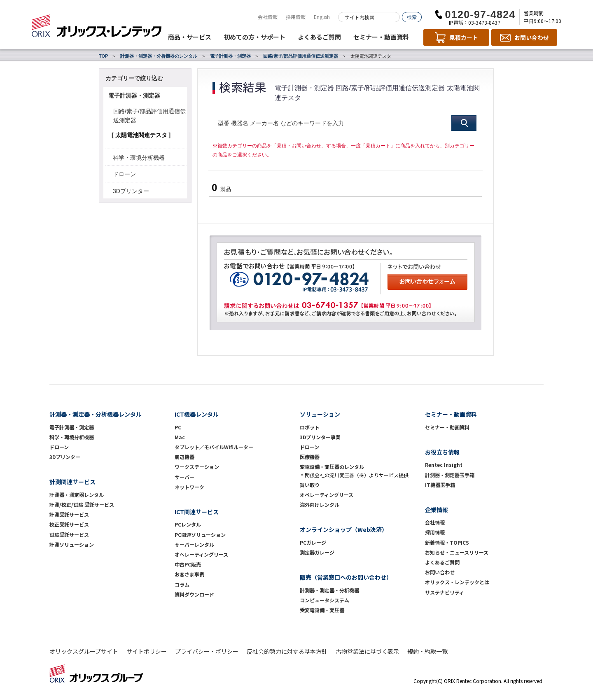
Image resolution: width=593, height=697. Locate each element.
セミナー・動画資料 (381, 37)
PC (178, 427)
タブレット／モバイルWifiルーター (214, 446)
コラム (182, 584)
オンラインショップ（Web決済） (344, 529)
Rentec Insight (443, 464)
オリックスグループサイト (83, 651)
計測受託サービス (69, 514)
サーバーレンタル (194, 544)
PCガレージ (313, 542)
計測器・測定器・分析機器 (329, 590)
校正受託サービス (69, 524)
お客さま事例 (189, 574)
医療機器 (310, 456)
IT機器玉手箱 (440, 484)
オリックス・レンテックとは (457, 581)
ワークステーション (197, 466)
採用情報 (296, 16)
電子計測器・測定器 (230, 56)
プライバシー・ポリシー (206, 651)
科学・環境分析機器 (139, 157)
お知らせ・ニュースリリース (456, 552)
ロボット (310, 427)
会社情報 (268, 16)
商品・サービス (189, 37)
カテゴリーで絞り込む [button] (134, 78)
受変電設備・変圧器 (322, 609)
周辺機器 (184, 456)
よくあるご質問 (319, 37)
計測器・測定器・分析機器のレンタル (158, 56)
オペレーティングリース (201, 554)
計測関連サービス (72, 482)
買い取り (310, 484)
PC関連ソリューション (200, 534)
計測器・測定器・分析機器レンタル (95, 414)
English (322, 16)
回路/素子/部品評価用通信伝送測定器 (300, 56)
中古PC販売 (188, 564)
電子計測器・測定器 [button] (134, 95)
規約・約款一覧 (427, 651)
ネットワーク (189, 486)
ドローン (124, 174)
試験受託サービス (69, 534)
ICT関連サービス (197, 512)
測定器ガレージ (317, 552)
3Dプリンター (131, 191)
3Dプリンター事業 (320, 437)
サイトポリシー (146, 651)
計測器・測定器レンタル (76, 494)
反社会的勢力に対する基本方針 (287, 651)
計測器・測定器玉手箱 (449, 474)
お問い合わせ (440, 572)
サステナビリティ (444, 592)
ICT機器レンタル (197, 414)
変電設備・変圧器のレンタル (332, 466)
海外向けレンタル (322, 504)
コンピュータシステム (324, 600)
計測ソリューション (71, 544)
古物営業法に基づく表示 (367, 651)
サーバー (184, 476)
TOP (103, 56)
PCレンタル (188, 524)
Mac (180, 437)
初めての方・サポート (254, 37)
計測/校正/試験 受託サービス (81, 504)
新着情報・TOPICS (447, 542)
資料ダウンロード (194, 594)
